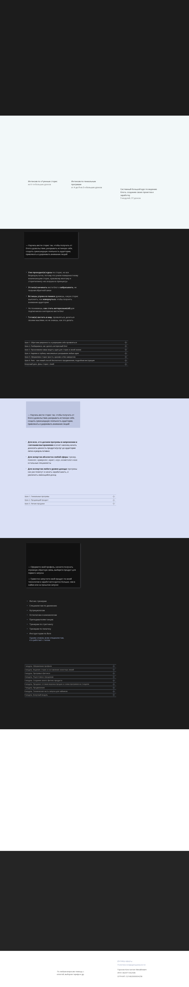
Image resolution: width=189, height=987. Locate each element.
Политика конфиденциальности (131, 965)
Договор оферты (124, 961)
